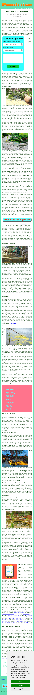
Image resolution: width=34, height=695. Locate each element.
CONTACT (25, 8)
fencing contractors (13, 615)
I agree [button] (20, 681)
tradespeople (17, 624)
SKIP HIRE (27, 622)
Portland (24, 224)
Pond (3, 224)
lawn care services (15, 618)
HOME (15, 8)
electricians (20, 621)
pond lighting (25, 482)
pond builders (11, 235)
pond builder (17, 204)
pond (27, 72)
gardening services (19, 612)
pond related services (24, 601)
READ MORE (14, 323)
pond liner (12, 428)
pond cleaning (6, 357)
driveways (4, 621)
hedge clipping (20, 619)
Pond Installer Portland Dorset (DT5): (13, 19)
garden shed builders (8, 614)
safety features (6, 110)
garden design (25, 616)
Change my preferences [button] (20, 689)
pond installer (16, 192)
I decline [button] (20, 685)
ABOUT (21, 8)
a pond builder (16, 611)
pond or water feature (8, 171)
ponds (24, 20)
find (7, 629)
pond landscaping (14, 593)
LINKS (18, 8)
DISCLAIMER (30, 8)
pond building (28, 194)
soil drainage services (8, 622)
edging (27, 314)
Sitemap (3, 677)
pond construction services (22, 607)
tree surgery (26, 614)
